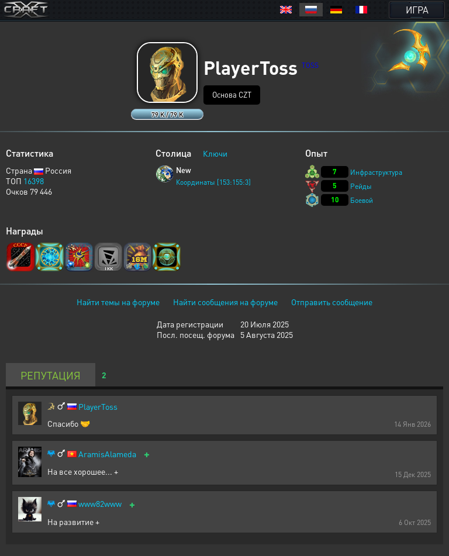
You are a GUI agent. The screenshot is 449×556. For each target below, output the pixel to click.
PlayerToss (98, 407)
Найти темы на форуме (118, 301)
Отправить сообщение (331, 301)
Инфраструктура (376, 172)
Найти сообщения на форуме (225, 301)
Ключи (215, 153)
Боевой (361, 200)
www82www (100, 504)
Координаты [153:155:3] (213, 182)
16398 (33, 180)
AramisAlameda (107, 454)
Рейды (361, 186)
